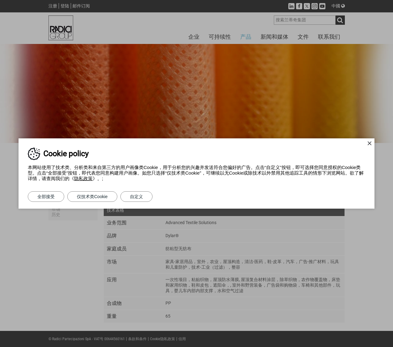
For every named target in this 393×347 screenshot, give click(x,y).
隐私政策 (83, 178)
